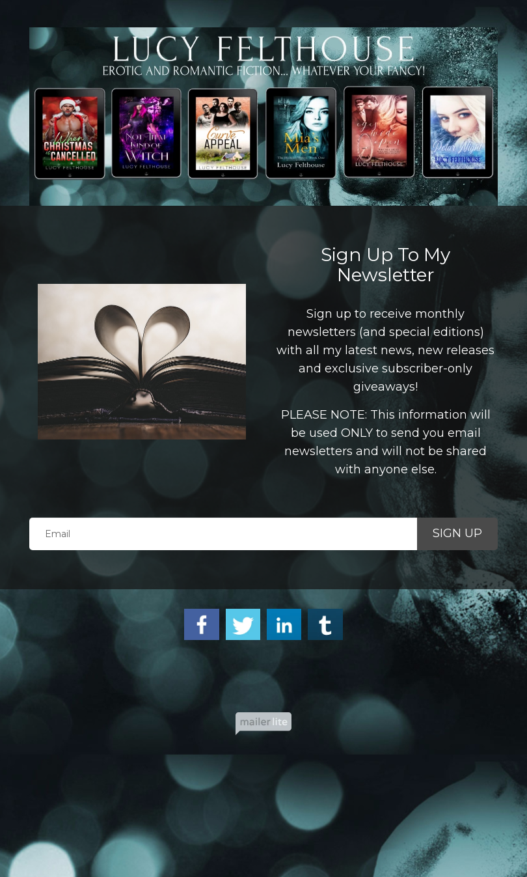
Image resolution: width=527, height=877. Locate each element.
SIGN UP (457, 533)
